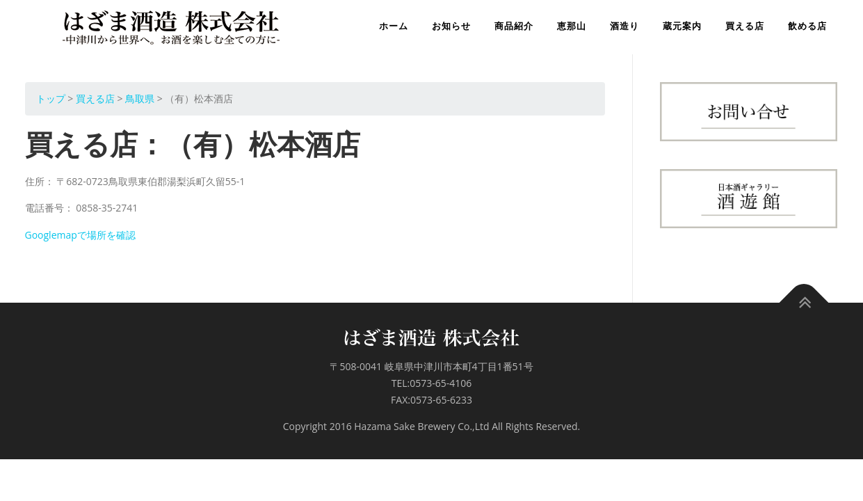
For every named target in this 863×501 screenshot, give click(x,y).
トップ (50, 98)
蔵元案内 (682, 26)
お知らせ (451, 26)
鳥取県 (139, 98)
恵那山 (571, 26)
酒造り (624, 26)
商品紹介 (513, 26)
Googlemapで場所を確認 (80, 234)
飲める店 (807, 26)
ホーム (393, 26)
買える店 (744, 26)
